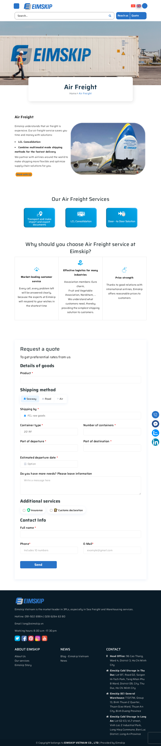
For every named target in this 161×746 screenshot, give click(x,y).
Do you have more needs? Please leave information (56, 473)
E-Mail (88, 543)
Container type (31, 425)
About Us (20, 656)
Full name (28, 527)
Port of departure (33, 441)
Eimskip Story (23, 665)
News (63, 660)
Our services (22, 660)
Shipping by (29, 409)
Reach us (123, 15)
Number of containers (99, 425)
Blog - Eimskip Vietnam (74, 656)
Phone (25, 543)
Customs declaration (68, 510)
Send (38, 564)
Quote (135, 15)
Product (26, 373)
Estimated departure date (39, 457)
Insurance (35, 510)
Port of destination (97, 441)
